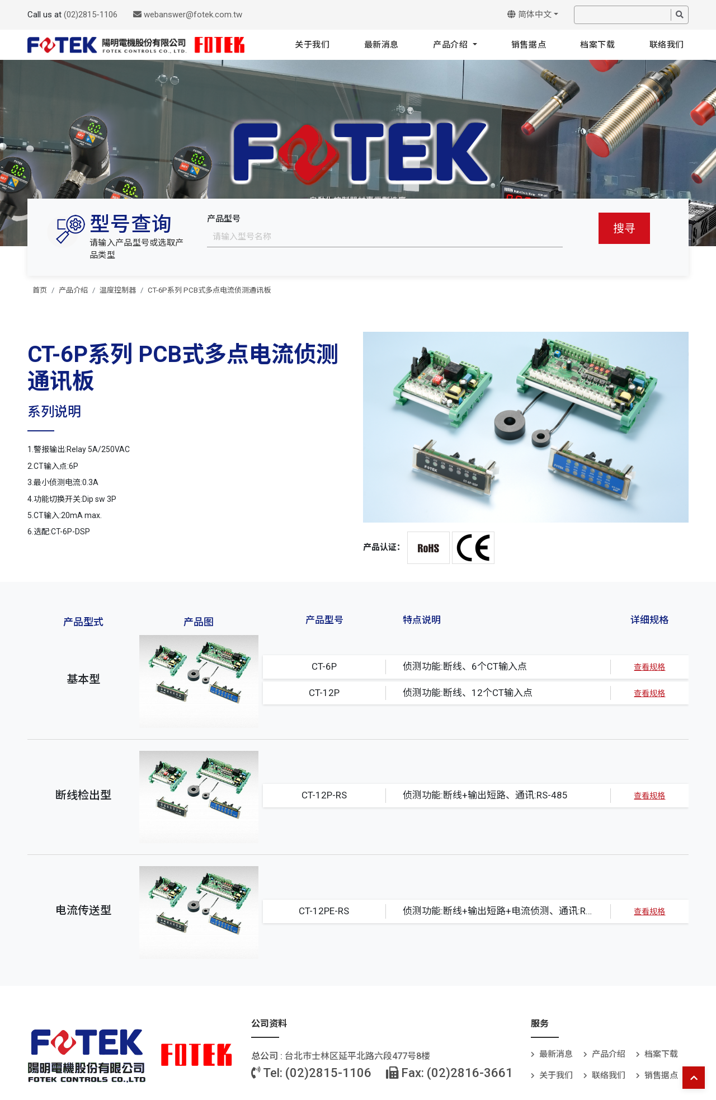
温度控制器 (118, 290)
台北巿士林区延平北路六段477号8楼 (357, 1056)
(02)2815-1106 (90, 15)
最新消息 (381, 45)
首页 (39, 290)
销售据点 (528, 45)
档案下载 (597, 45)
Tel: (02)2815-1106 (311, 1073)
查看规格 (649, 666)
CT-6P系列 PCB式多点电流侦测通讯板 (209, 290)
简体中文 (529, 15)
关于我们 (312, 45)
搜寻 (624, 228)
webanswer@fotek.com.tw (187, 15)
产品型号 (224, 219)
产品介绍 (451, 45)
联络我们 (666, 45)
